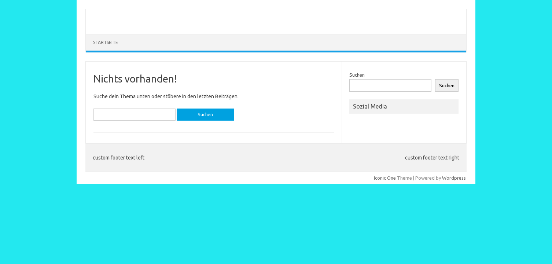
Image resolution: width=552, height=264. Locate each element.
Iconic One (385, 177)
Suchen (357, 74)
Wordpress (454, 177)
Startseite (105, 42)
